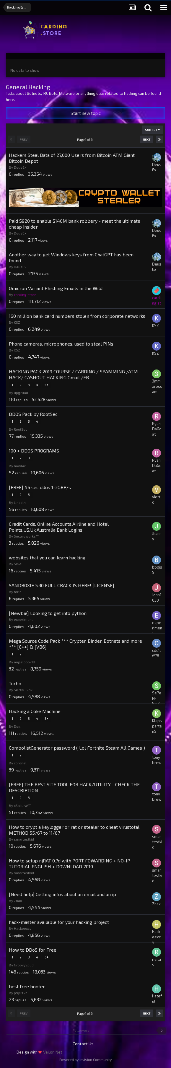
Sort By (152, 129)
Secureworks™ (26, 536)
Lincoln (20, 502)
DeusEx (20, 167)
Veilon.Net (52, 1051)
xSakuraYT (22, 805)
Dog (17, 726)
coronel (20, 763)
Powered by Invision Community (85, 1059)
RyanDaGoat (157, 429)
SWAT (18, 564)
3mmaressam (157, 386)
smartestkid (24, 839)
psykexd (20, 993)
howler (20, 466)
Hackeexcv (22, 928)
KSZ (17, 322)
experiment (23, 619)
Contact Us (83, 1043)
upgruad (21, 392)
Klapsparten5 (157, 726)
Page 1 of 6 (85, 139)
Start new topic (86, 113)
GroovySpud (24, 965)
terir (17, 592)
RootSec (20, 429)
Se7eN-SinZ (23, 690)
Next (146, 139)
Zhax (18, 900)
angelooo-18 (24, 662)
